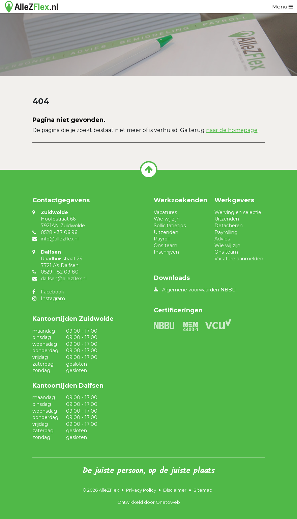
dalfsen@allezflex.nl (64, 279)
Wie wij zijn (167, 219)
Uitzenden (166, 232)
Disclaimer (174, 490)
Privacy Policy (141, 490)
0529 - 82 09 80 (60, 272)
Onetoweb (168, 502)
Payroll (162, 239)
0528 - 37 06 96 (59, 232)
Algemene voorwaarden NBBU (199, 290)
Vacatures (165, 212)
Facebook (52, 292)
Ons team (165, 245)
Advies (222, 239)
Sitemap (203, 490)
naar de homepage (232, 130)
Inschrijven (166, 252)
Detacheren (228, 226)
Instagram (53, 298)
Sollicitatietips (170, 226)
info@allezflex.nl (60, 239)
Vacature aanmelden (238, 259)
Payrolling (226, 232)
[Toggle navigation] (282, 6)
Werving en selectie (237, 212)
